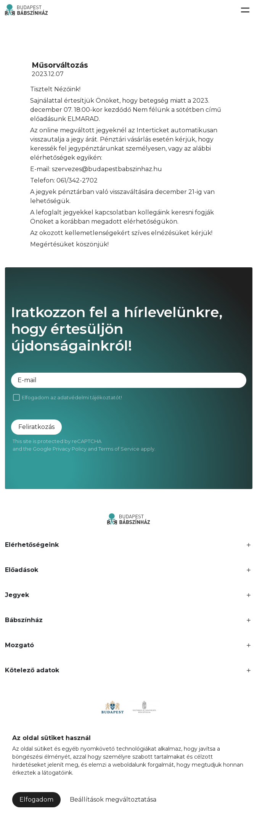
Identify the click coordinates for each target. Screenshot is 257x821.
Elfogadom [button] (36, 799)
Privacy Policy (70, 449)
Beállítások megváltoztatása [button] (113, 799)
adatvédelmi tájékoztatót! (89, 397)
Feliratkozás (36, 426)
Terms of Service (119, 449)
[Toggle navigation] (244, 9)
